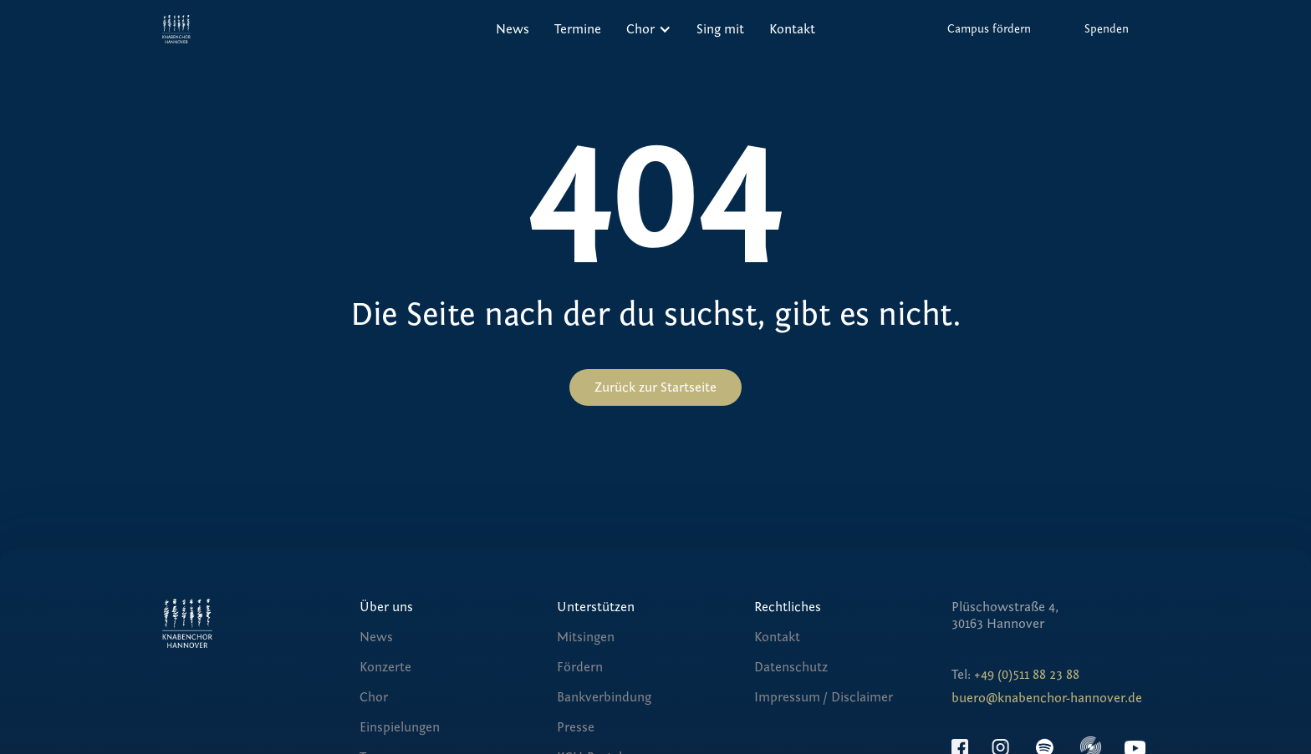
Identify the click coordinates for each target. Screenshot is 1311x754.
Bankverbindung (604, 697)
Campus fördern (989, 29)
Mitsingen (586, 637)
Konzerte (385, 667)
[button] (648, 29)
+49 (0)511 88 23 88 (1026, 674)
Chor (374, 697)
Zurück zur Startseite (655, 387)
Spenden (1106, 29)
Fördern (580, 667)
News (512, 29)
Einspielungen (400, 727)
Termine (577, 29)
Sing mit (720, 29)
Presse (575, 727)
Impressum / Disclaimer (823, 697)
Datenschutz (791, 667)
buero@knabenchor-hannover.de (1046, 698)
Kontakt (792, 29)
